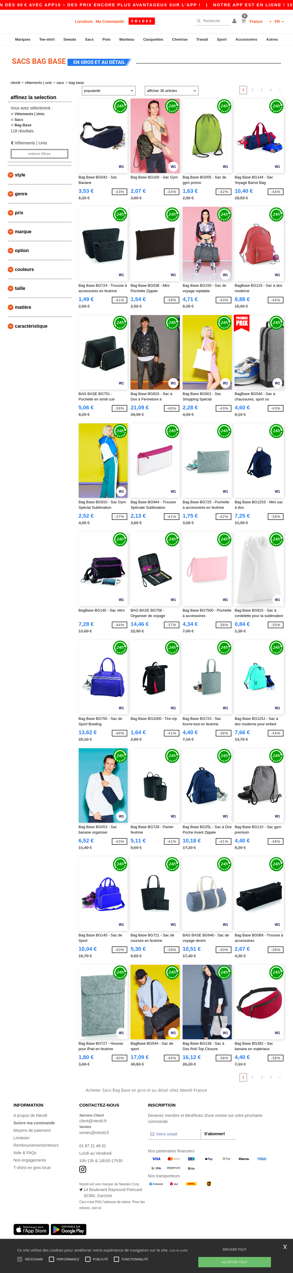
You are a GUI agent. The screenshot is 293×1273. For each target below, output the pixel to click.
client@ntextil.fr (93, 1120)
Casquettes (153, 39)
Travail (202, 39)
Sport (222, 39)
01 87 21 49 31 (92, 1145)
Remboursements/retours (36, 1144)
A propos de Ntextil (30, 1115)
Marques (22, 39)
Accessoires (246, 39)
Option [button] (22, 250)
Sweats (70, 39)
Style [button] (20, 174)
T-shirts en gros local (31, 1167)
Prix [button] (19, 212)
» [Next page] (280, 90)
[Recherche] (211, 21)
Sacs (89, 39)
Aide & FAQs (24, 1152)
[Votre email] (174, 1133)
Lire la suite (179, 1250)
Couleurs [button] (24, 269)
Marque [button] (23, 231)
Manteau (126, 39)
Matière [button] (23, 307)
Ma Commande (110, 21)
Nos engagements (29, 1159)
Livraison (84, 21)
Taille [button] (20, 288)
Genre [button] (21, 193)
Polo (106, 39)
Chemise (179, 39)
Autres (272, 39)
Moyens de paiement (32, 1129)
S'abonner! (214, 1133)
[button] (235, 21)
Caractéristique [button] (31, 325)
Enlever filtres (39, 154)
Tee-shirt (47, 39)
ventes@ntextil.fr (94, 1132)
